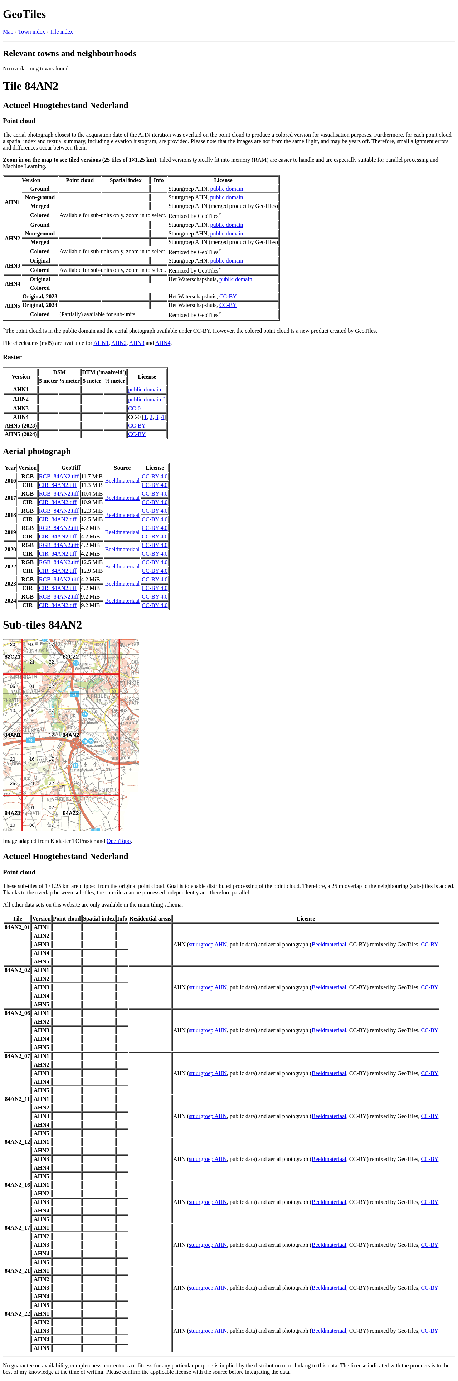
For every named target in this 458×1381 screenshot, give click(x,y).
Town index (31, 32)
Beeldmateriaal (122, 481)
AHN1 (101, 343)
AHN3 (137, 343)
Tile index (61, 32)
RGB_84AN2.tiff (59, 476)
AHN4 (163, 343)
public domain (226, 189)
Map (8, 32)
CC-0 (134, 408)
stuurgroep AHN (208, 944)
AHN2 (119, 343)
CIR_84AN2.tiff (58, 485)
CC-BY (228, 296)
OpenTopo (119, 841)
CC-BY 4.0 (154, 476)
